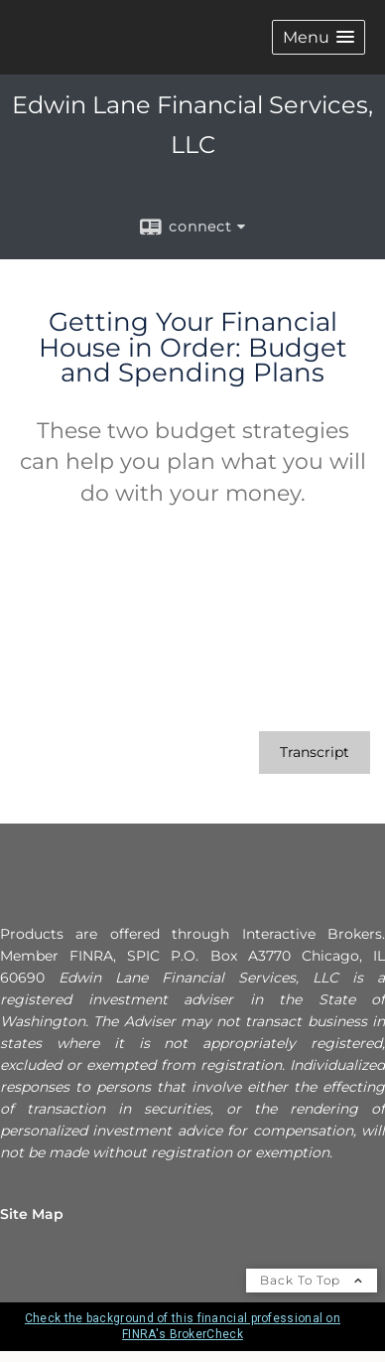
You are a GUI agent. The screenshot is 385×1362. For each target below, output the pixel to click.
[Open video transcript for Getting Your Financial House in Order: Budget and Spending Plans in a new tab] (314, 752)
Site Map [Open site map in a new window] (32, 1214)
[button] (318, 37)
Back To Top (311, 1280)
